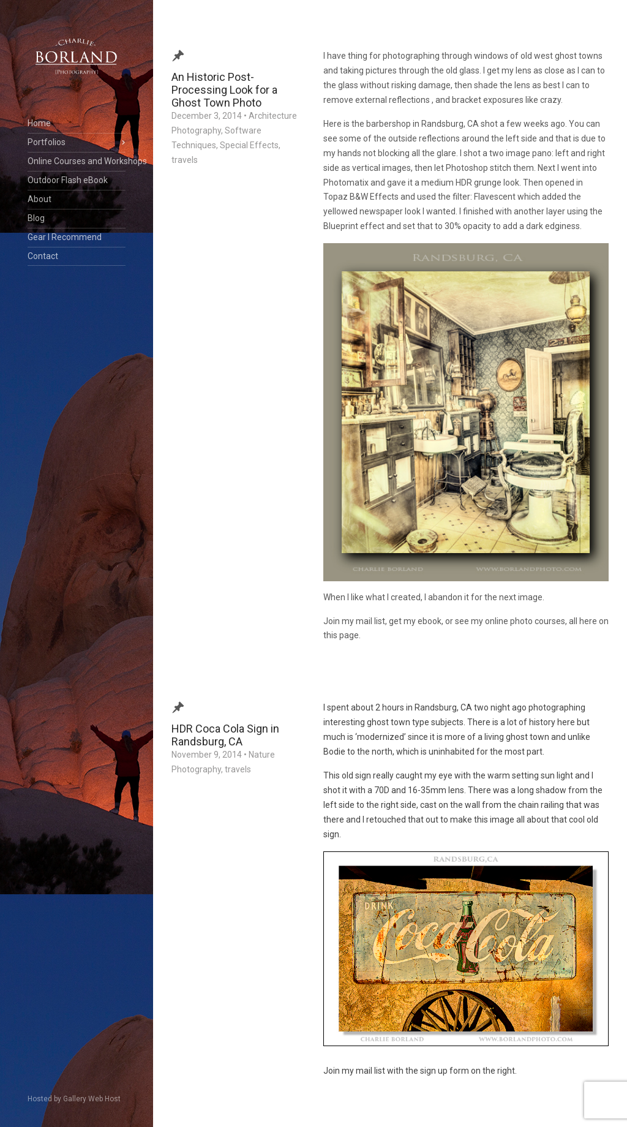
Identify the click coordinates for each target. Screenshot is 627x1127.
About (39, 199)
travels (184, 160)
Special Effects (249, 145)
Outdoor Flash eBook (68, 180)
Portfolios (47, 142)
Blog (36, 218)
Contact (43, 256)
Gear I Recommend (65, 237)
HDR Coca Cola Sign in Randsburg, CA (225, 735)
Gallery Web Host (92, 1099)
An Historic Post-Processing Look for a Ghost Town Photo (224, 89)
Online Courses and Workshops (77, 161)
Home (39, 123)
